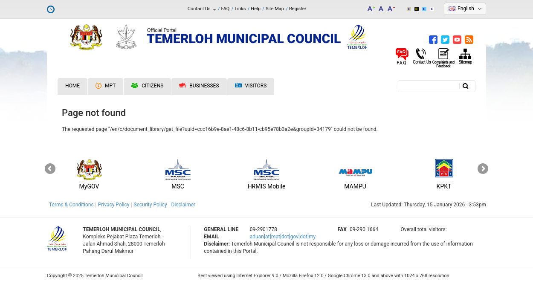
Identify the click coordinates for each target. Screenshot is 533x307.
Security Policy (150, 205)
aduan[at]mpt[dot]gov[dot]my (283, 237)
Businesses (199, 86)
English (466, 9)
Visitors (251, 86)
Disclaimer (183, 205)
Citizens (147, 86)
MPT (106, 86)
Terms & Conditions (71, 205)
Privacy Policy (114, 205)
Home (72, 86)
